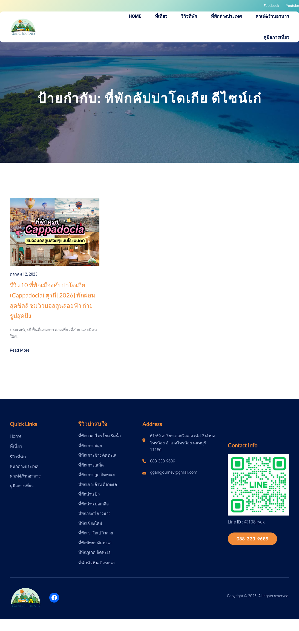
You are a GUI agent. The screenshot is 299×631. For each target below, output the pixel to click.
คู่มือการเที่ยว (21, 486)
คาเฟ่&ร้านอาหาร (25, 476)
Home (16, 436)
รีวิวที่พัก (18, 456)
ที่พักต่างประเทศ (24, 466)
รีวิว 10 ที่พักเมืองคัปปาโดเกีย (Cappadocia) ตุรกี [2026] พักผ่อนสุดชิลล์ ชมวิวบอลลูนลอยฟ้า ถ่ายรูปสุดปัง (52, 300)
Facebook (271, 6)
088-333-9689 (252, 538)
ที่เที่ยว (16, 446)
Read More (20, 350)
